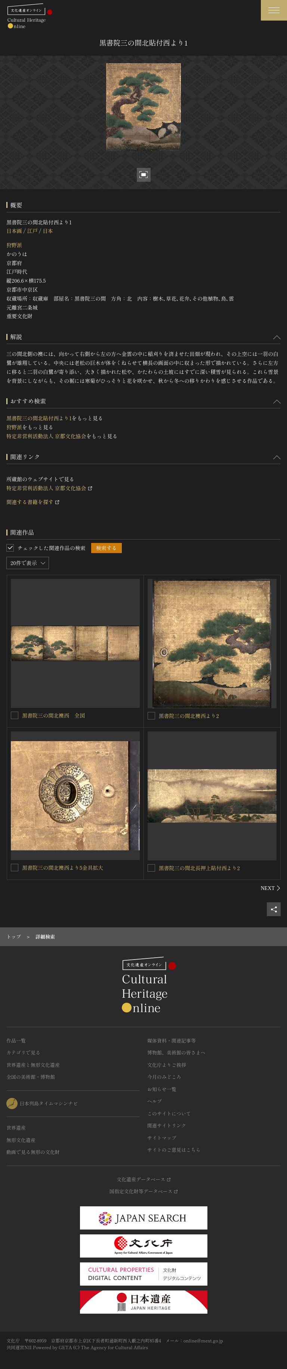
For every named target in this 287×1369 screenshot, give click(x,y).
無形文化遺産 (21, 1140)
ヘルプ (154, 1101)
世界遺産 (16, 1127)
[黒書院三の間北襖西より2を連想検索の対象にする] (151, 715)
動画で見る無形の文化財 (33, 1151)
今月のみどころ (164, 1076)
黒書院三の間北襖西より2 (189, 715)
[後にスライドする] (271, 888)
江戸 (32, 230)
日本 (48, 230)
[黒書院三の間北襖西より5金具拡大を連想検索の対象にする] (14, 867)
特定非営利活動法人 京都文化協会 (46, 436)
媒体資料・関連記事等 (171, 1040)
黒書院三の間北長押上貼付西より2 (199, 868)
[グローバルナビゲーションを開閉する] (274, 10)
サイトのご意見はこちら (174, 1149)
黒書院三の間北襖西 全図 (53, 715)
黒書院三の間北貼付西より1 (39, 418)
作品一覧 (16, 1040)
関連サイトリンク (166, 1125)
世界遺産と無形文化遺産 (33, 1064)
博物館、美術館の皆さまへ (176, 1052)
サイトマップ (161, 1137)
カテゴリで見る (23, 1052)
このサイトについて (169, 1113)
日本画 (14, 230)
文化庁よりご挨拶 (166, 1064)
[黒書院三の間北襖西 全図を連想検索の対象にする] (14, 715)
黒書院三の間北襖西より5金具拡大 (62, 867)
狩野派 (14, 245)
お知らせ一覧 (161, 1089)
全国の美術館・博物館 (30, 1076)
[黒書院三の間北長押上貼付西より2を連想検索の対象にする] (151, 868)
